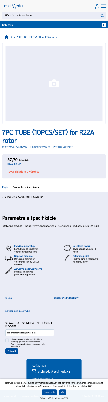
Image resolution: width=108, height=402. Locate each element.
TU (66, 398)
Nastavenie (49, 392)
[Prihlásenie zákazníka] (97, 6)
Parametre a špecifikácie (26, 187)
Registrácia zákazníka (17, 311)
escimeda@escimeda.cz (54, 371)
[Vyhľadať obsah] (102, 15)
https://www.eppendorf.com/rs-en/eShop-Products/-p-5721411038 (62, 226)
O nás (8, 298)
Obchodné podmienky (66, 298)
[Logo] (13, 5)
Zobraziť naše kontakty (42, 378)
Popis (5, 187)
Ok (62, 392)
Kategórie (54, 25)
